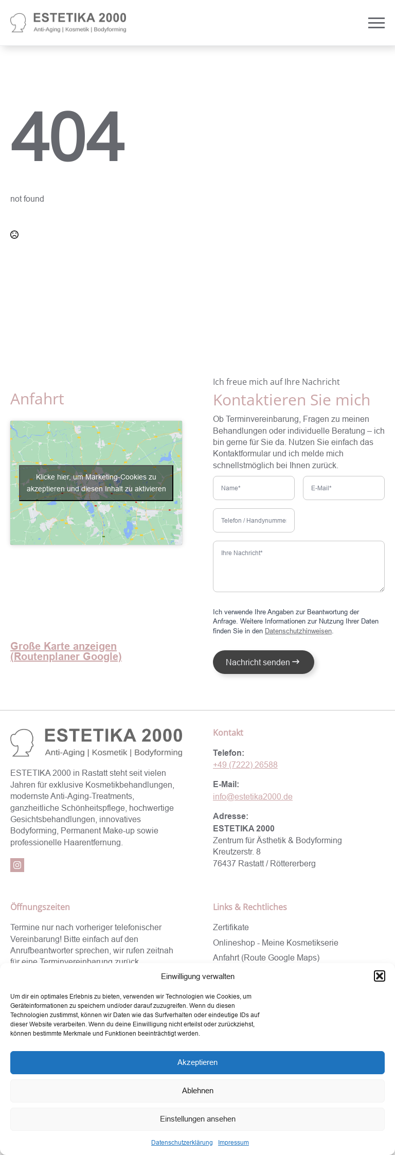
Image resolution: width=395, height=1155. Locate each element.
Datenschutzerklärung (182, 1142)
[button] (379, 976)
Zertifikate (231, 927)
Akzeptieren (197, 1062)
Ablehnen (197, 1090)
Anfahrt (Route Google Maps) (266, 957)
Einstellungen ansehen (198, 1118)
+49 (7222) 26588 (245, 764)
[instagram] (17, 865)
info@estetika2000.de (253, 796)
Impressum (233, 1142)
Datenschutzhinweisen (298, 631)
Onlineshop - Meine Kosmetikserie (275, 942)
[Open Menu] (376, 22)
